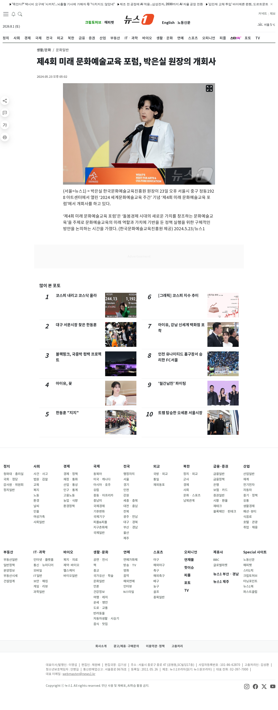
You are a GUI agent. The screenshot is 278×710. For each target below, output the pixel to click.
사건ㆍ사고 (40, 474)
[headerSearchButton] (20, 14)
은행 (216, 485)
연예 (126, 552)
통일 (156, 479)
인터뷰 (127, 586)
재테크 (217, 506)
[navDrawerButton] (6, 14)
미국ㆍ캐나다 (102, 479)
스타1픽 (248, 571)
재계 (246, 479)
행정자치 (129, 474)
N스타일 (128, 592)
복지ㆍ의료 (70, 560)
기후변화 (99, 511)
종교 (96, 571)
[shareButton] (4, 100)
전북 (126, 511)
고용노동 (69, 495)
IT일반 (37, 576)
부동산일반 (10, 560)
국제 (96, 466)
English (168, 22)
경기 (126, 485)
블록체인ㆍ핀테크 (224, 511)
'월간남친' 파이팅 (172, 383)
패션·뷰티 (249, 511)
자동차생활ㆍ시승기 (106, 619)
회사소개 (101, 646)
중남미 (97, 501)
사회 (36, 466)
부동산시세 (10, 576)
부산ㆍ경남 (130, 527)
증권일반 (219, 495)
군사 (186, 479)
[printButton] (4, 137)
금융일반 (219, 474)
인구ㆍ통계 (70, 490)
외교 (156, 466)
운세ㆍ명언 (100, 602)
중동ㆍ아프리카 (103, 495)
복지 (36, 490)
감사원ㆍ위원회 (13, 485)
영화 (126, 571)
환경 (36, 501)
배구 (156, 581)
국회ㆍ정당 (10, 479)
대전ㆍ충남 (130, 506)
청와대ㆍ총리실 (13, 474)
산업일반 (249, 474)
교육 (36, 485)
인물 (36, 511)
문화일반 (99, 581)
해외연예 (129, 581)
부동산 (8, 552)
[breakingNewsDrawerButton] (13, 14)
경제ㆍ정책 (70, 474)
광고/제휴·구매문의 (126, 646)
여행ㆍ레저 (100, 597)
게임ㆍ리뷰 (40, 586)
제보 (272, 14)
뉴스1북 (248, 586)
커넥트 (262, 14)
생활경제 (249, 506)
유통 (246, 501)
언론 (96, 586)
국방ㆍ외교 (160, 474)
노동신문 (183, 22)
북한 (186, 466)
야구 (156, 560)
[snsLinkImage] (246, 686)
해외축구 (159, 576)
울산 (126, 533)
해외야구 (159, 565)
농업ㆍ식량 (70, 501)
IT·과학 (39, 552)
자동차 (247, 490)
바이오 (68, 552)
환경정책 (69, 506)
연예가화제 (130, 560)
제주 (126, 538)
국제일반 (99, 533)
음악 (126, 576)
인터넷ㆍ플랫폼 (43, 560)
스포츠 (158, 552)
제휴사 (218, 552)
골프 (156, 592)
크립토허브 (93, 22)
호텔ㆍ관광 (250, 522)
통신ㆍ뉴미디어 (43, 565)
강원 (126, 495)
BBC (216, 560)
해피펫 (109, 22)
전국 (126, 466)
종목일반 (159, 597)
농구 (156, 586)
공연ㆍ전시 (100, 560)
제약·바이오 (71, 565)
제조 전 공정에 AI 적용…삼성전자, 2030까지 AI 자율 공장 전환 (142, 4)
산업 (246, 466)
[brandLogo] (139, 19)
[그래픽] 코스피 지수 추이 (178, 295)
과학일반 (39, 592)
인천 (126, 490)
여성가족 (39, 517)
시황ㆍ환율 (220, 501)
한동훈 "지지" (67, 412)
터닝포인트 (250, 581)
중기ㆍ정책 (250, 495)
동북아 (97, 474)
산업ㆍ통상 (70, 485)
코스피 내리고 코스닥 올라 (76, 295)
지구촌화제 (100, 527)
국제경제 (99, 506)
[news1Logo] (21, 668)
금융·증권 (220, 466)
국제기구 (99, 517)
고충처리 (177, 646)
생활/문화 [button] (44, 50)
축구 (156, 571)
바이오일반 (70, 576)
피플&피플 (100, 522)
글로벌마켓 (220, 565)
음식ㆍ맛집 (100, 624)
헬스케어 (69, 571)
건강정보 (99, 592)
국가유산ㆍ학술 (103, 576)
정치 (6, 466)
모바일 (37, 571)
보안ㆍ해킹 (40, 581)
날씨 (36, 506)
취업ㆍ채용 (250, 527)
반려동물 (99, 613)
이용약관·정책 (155, 646)
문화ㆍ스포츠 (191, 495)
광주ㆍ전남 (130, 517)
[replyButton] (4, 112)
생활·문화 (100, 552)
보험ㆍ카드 (220, 490)
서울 (126, 479)
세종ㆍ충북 (130, 501)
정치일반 (9, 490)
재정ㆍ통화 (70, 479)
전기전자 (249, 485)
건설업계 (9, 581)
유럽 (96, 490)
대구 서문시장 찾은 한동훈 (76, 324)
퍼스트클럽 (250, 592)
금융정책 (219, 479)
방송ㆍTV (129, 565)
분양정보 (9, 571)
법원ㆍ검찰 (40, 479)
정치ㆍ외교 (190, 474)
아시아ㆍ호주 (102, 485)
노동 (36, 495)
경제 (66, 466)
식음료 (247, 517)
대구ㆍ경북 (130, 522)
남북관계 (189, 501)
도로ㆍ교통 (100, 608)
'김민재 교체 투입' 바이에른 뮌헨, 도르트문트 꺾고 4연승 (227, 4)
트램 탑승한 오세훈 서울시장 (180, 412)
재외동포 (159, 485)
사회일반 (39, 522)
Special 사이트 (255, 552)
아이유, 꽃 (64, 383)
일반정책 (9, 565)
